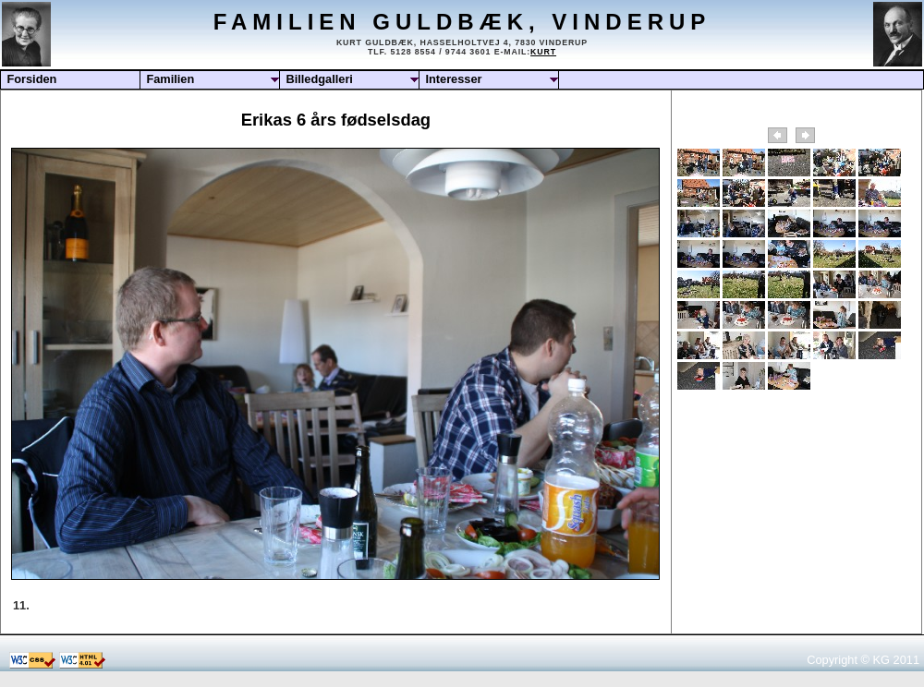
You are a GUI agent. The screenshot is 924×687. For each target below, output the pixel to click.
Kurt (543, 51)
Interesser (453, 79)
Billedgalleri (319, 79)
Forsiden (31, 79)
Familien (170, 79)
